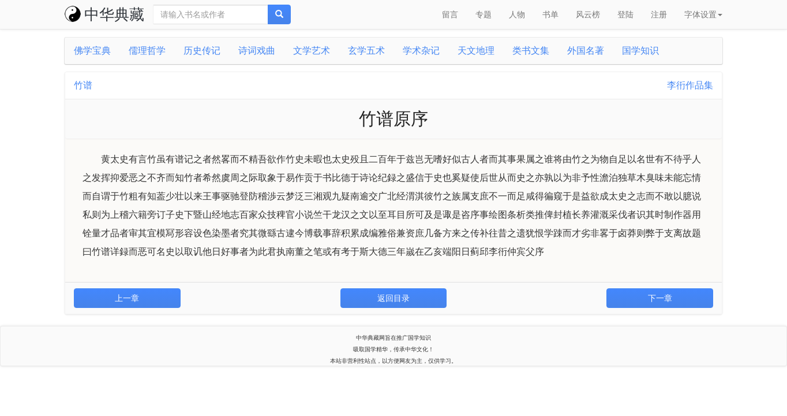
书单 (550, 14)
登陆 (625, 14)
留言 (450, 14)
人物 (517, 14)
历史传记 (201, 50)
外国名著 (585, 50)
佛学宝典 (92, 50)
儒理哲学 (147, 50)
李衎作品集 (690, 85)
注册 (659, 14)
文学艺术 (311, 50)
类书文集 (530, 50)
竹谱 (83, 85)
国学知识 (640, 50)
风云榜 (588, 14)
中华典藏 (104, 14)
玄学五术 (366, 50)
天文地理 (476, 50)
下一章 (660, 298)
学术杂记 (421, 50)
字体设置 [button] (703, 14)
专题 (483, 14)
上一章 (127, 298)
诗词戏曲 (256, 50)
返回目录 (393, 298)
